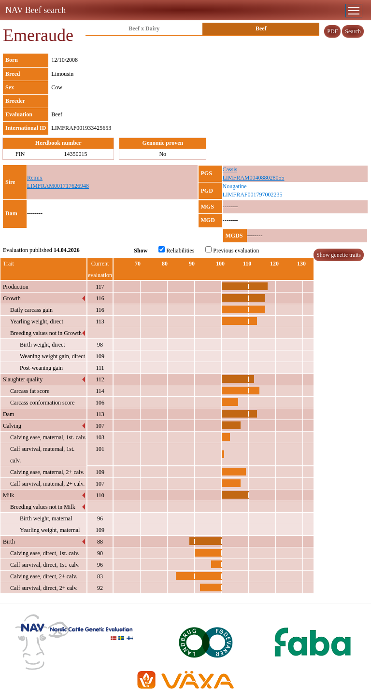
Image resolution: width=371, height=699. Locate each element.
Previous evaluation (232, 250)
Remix (35, 177)
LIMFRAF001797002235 (253, 194)
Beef (261, 28)
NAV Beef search (35, 10)
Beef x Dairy (143, 28)
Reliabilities (176, 250)
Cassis (230, 169)
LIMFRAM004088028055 (254, 177)
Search (353, 31)
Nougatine (235, 186)
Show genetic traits (338, 255)
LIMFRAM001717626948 (58, 185)
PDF (332, 31)
